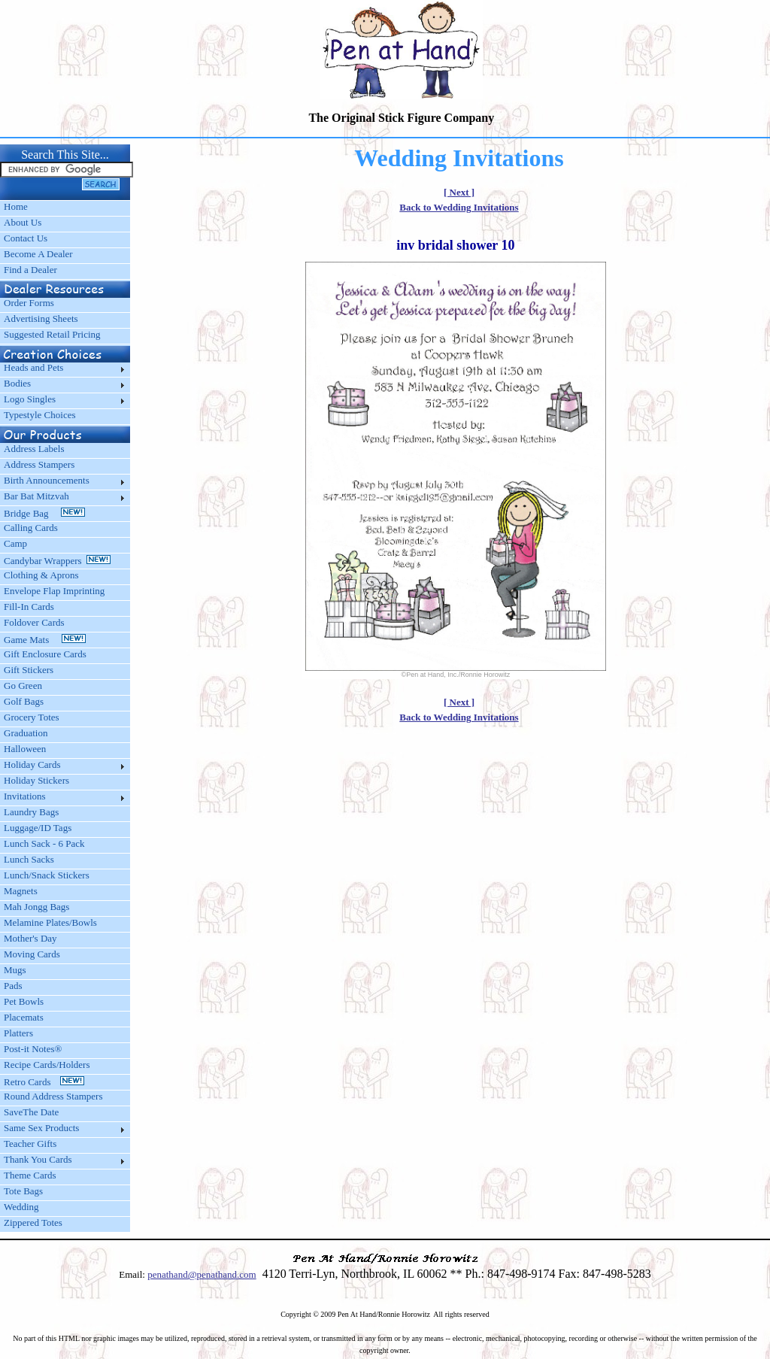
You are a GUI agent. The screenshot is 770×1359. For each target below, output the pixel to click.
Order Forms (29, 302)
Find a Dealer (30, 269)
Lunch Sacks (29, 859)
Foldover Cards (34, 622)
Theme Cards (30, 1175)
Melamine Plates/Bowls (50, 922)
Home (16, 206)
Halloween (25, 748)
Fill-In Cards (29, 606)
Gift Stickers (28, 669)
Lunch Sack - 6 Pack (44, 843)
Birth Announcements (46, 480)
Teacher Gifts (30, 1143)
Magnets (21, 890)
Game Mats (45, 639)
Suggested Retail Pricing (52, 334)
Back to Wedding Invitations (458, 207)
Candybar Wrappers (57, 560)
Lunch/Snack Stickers (46, 875)
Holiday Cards (32, 764)
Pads (13, 985)
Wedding (21, 1206)
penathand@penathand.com (201, 1274)
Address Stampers (39, 464)
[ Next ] (459, 192)
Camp (15, 543)
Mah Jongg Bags (36, 906)
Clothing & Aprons (43, 575)
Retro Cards (44, 1082)
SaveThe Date (31, 1112)
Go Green (23, 685)
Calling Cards (31, 527)
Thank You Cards (38, 1159)
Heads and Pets (33, 367)
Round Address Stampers (53, 1096)
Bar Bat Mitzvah (36, 496)
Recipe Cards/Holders (46, 1064)
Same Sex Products (41, 1127)
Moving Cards (32, 954)
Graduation (25, 733)
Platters (18, 1033)
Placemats (24, 1017)
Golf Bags (24, 701)
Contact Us (25, 238)
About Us (22, 222)
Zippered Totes (33, 1222)
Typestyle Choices (40, 414)
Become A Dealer (38, 253)
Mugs (15, 969)
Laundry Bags (31, 812)
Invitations (25, 796)
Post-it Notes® (33, 1048)
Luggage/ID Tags (37, 827)
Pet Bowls (24, 1001)
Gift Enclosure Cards (45, 654)
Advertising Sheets (41, 318)
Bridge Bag (44, 513)
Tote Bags (23, 1191)
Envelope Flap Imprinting (54, 590)
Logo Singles (30, 399)
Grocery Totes (31, 717)
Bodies (17, 383)
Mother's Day (30, 938)
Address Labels (34, 448)
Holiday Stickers (36, 780)
